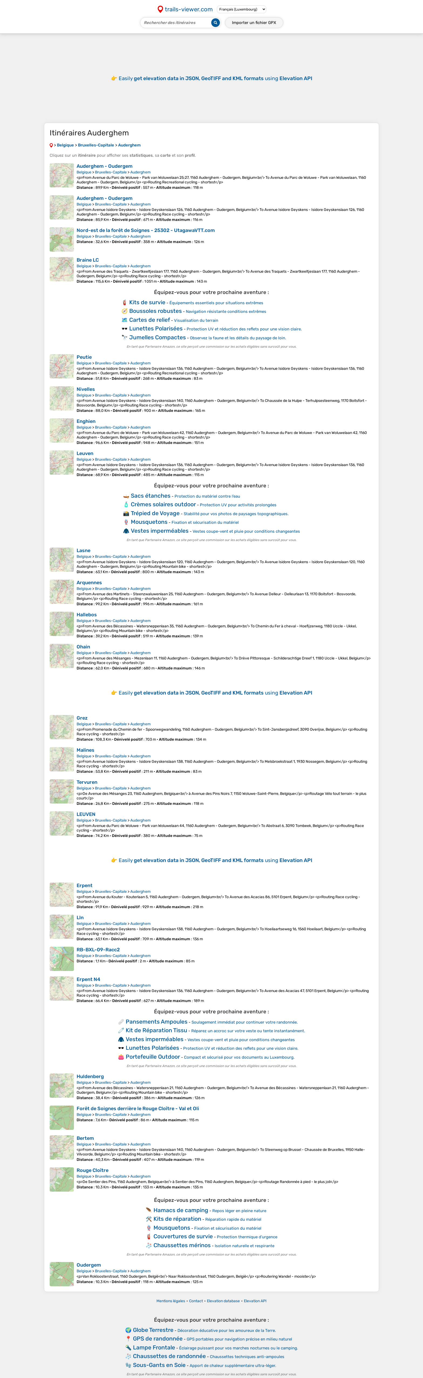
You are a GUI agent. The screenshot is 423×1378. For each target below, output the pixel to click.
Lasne (83, 550)
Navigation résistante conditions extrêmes (226, 311)
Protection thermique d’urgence (247, 1237)
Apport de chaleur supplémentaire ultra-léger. (233, 1365)
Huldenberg (90, 1076)
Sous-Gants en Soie (159, 1365)
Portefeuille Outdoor (153, 1056)
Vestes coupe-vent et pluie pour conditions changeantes (246, 531)
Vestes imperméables (160, 530)
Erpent (85, 885)
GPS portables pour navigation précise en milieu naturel (239, 1339)
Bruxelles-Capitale (111, 172)
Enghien (86, 421)
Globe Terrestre (153, 1329)
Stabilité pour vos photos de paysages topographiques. (236, 513)
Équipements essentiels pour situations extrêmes (216, 302)
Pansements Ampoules (156, 1021)
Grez (82, 718)
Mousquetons (149, 521)
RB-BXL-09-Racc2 (98, 950)
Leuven (85, 453)
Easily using (215, 78)
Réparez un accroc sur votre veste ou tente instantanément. (248, 1030)
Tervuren (87, 782)
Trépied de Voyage (155, 513)
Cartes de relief (149, 319)
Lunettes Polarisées (156, 328)
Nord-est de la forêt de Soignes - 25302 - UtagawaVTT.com (146, 230)
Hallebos (87, 615)
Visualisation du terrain (196, 320)
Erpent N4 (88, 979)
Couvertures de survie (183, 1236)
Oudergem (89, 1265)
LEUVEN (86, 814)
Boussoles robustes (155, 310)
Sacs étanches (150, 495)
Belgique (84, 172)
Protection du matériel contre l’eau (207, 496)
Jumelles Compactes (157, 337)
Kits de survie (147, 302)
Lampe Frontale (154, 1347)
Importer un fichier (254, 22)
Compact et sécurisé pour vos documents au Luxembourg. (239, 1057)
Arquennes (89, 583)
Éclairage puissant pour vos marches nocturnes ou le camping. (238, 1348)
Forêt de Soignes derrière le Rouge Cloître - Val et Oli (138, 1109)
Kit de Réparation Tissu (156, 1030)
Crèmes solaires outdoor (163, 504)
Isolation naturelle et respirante (244, 1245)
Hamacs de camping (180, 1210)
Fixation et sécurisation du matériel (205, 522)
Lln (80, 918)
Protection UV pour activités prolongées (238, 504)
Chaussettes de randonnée (169, 1356)
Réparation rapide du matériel (233, 1219)
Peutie (84, 357)
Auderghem (140, 172)
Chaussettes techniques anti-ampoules (247, 1356)
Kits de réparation (177, 1218)
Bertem (85, 1138)
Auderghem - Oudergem (104, 166)
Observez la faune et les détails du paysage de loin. (238, 338)
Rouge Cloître (92, 1170)
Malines (85, 750)
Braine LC (88, 260)
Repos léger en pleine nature (239, 1210)
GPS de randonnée (158, 1338)
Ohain (83, 647)
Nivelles (86, 389)
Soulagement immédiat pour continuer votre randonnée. (245, 1022)
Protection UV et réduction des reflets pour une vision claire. (244, 329)
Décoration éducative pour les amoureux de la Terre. (227, 1330)
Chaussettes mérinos (182, 1245)
